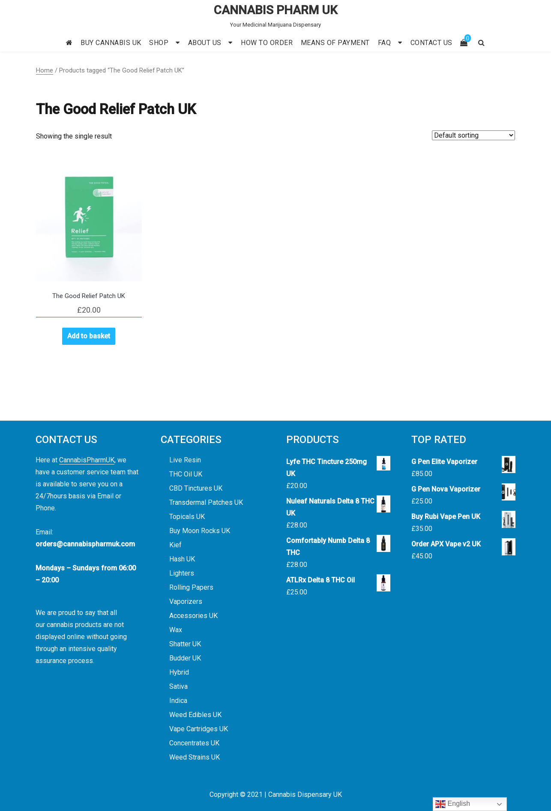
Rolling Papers (191, 587)
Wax (175, 630)
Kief (175, 545)
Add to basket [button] (88, 336)
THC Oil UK (185, 474)
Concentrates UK (194, 743)
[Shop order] (473, 135)
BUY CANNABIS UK (111, 43)
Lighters (181, 573)
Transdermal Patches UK (206, 502)
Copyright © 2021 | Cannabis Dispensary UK (276, 794)
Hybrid (179, 672)
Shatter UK (185, 644)
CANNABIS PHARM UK (276, 10)
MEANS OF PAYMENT (335, 43)
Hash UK (182, 559)
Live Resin (185, 460)
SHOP (158, 43)
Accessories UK (193, 616)
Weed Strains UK (194, 757)
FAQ (384, 43)
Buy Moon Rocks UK (199, 531)
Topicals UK (187, 517)
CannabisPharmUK (86, 460)
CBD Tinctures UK (195, 488)
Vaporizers (185, 601)
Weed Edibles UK (195, 715)
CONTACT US (431, 43)
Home (44, 70)
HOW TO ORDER (267, 43)
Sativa (178, 686)
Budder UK (185, 658)
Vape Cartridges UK (198, 729)
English (452, 804)
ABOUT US (205, 43)
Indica (178, 700)
